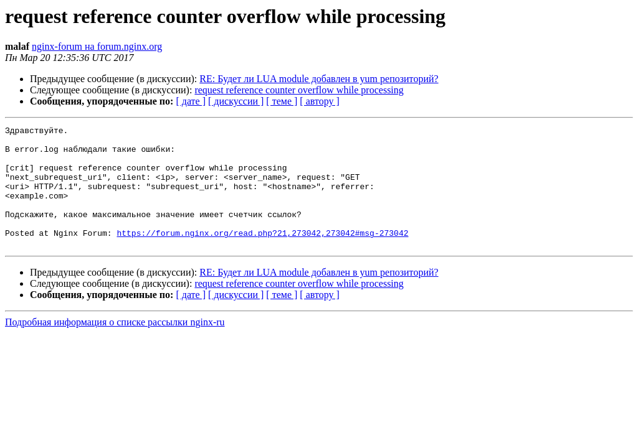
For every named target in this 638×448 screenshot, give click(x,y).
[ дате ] (191, 101)
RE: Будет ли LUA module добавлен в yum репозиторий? (318, 78)
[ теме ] (281, 101)
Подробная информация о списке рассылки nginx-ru (115, 346)
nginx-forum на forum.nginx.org (97, 46)
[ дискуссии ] (236, 101)
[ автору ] (319, 101)
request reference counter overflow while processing (298, 90)
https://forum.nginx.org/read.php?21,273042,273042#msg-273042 (262, 255)
